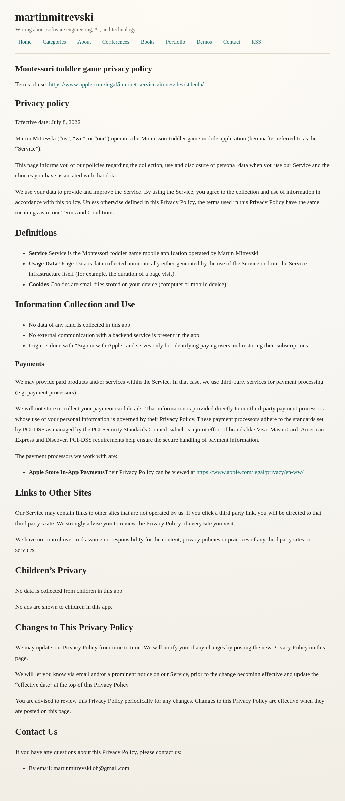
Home (24, 42)
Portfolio (175, 42)
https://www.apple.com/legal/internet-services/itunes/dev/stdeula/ (126, 84)
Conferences (115, 42)
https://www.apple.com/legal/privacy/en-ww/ (249, 472)
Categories (54, 42)
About (84, 42)
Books (148, 42)
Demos (204, 42)
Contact (231, 42)
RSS (256, 42)
